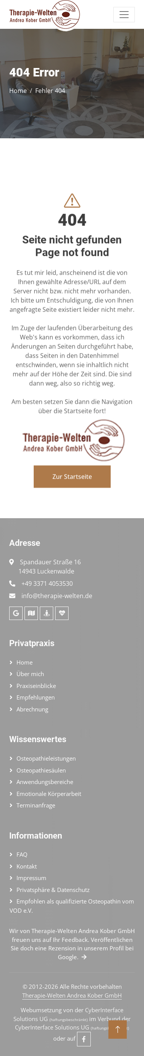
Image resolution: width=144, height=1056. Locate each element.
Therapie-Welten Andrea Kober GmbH (72, 995)
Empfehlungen (35, 697)
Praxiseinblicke (36, 686)
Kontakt (26, 866)
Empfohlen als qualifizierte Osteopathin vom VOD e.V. (72, 905)
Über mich (30, 674)
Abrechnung (32, 709)
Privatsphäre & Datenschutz (53, 890)
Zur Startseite (72, 496)
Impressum (31, 878)
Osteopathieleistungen (46, 758)
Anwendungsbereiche (44, 782)
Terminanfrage (35, 805)
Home (18, 90)
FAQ (22, 854)
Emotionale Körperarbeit (48, 793)
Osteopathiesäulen (41, 770)
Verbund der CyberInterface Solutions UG (73, 1023)
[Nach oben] (117, 1029)
